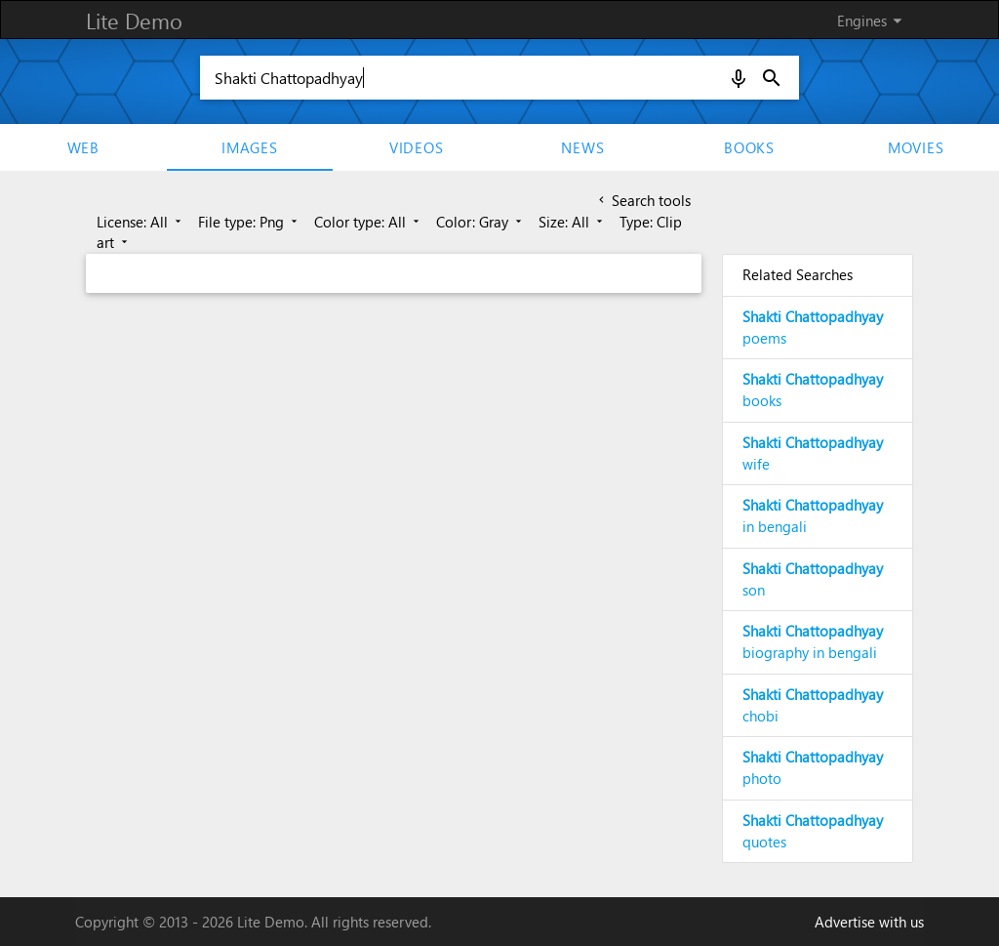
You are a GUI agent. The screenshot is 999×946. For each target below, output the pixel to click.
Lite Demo (134, 20)
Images (249, 147)
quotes (812, 830)
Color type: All (368, 221)
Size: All (572, 221)
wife (812, 452)
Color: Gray (480, 221)
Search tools (643, 200)
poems (812, 327)
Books (749, 147)
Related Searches (797, 274)
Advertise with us (869, 921)
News (582, 147)
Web (83, 147)
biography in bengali (812, 641)
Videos (416, 147)
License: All (140, 221)
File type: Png (249, 221)
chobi (812, 704)
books (812, 389)
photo (812, 767)
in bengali (812, 515)
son (812, 578)
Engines (872, 20)
